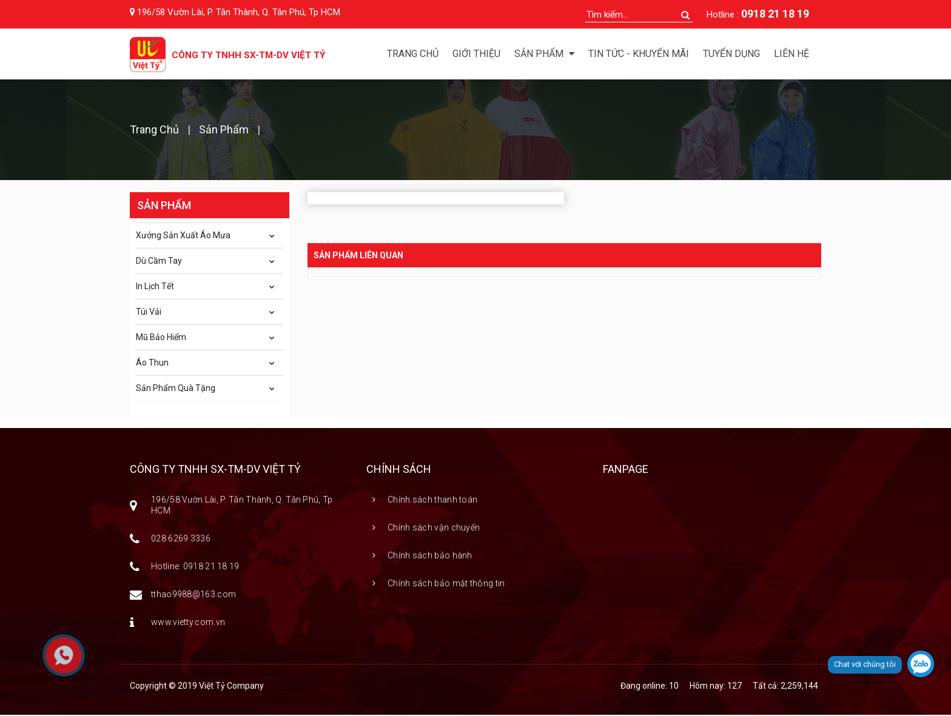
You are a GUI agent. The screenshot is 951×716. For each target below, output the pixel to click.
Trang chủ (413, 53)
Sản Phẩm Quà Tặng (175, 389)
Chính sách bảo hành (430, 556)
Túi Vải (148, 313)
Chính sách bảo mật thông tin (446, 584)
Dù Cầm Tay (159, 262)
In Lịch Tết (155, 287)
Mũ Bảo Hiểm (161, 338)
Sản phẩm (224, 130)
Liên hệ (791, 53)
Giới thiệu (476, 53)
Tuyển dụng (731, 53)
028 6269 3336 (180, 539)
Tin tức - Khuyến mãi (638, 53)
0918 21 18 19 (775, 13)
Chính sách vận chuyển (434, 529)
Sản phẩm (544, 53)
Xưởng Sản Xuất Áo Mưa (183, 236)
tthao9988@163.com (193, 595)
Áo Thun (152, 364)
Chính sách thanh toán (432, 501)
